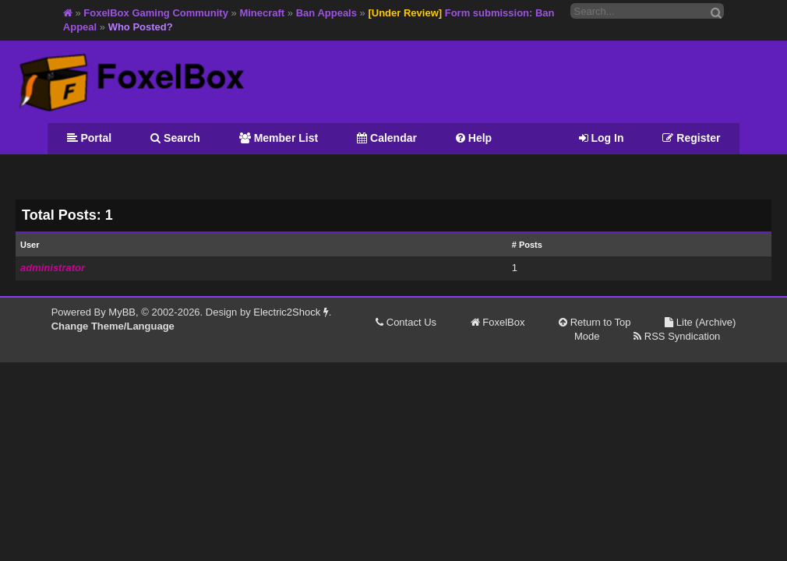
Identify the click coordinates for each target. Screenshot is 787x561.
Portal (89, 138)
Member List (278, 138)
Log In (601, 138)
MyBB (122, 312)
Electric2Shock (291, 312)
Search (175, 138)
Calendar (387, 138)
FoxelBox (498, 322)
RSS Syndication (676, 336)
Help (474, 138)
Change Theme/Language (113, 326)
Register (691, 138)
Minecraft (261, 13)
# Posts (527, 244)
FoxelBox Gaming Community (155, 13)
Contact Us (406, 322)
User (29, 244)
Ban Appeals (326, 13)
